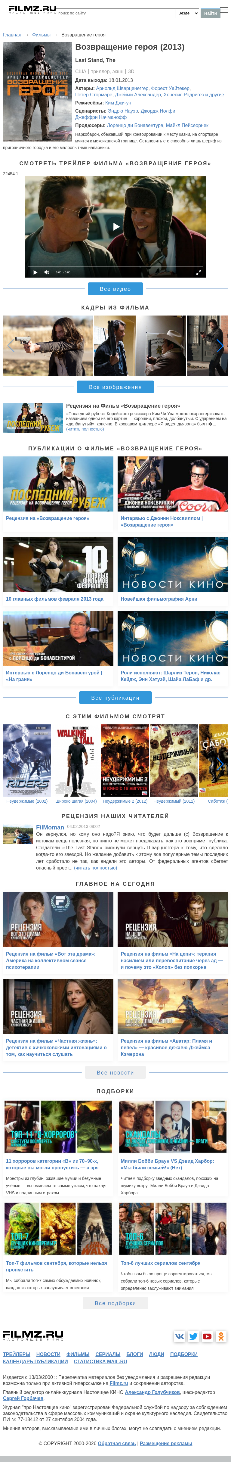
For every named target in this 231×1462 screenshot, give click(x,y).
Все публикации (115, 698)
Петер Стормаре (93, 94)
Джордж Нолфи (158, 111)
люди (156, 1354)
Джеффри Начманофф (101, 117)
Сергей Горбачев (23, 1398)
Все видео (115, 289)
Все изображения (115, 387)
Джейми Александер (138, 94)
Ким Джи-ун (118, 102)
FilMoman (50, 827)
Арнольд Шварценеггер (122, 88)
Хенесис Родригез (184, 94)
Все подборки (115, 1303)
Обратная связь (117, 1443)
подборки (184, 1354)
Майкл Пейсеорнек (187, 125)
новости (48, 1354)
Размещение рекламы (166, 1443)
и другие (214, 94)
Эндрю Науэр (123, 111)
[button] (220, 345)
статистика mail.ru (100, 1361)
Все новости (115, 1073)
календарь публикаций (35, 1361)
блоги (134, 1354)
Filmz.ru (119, 1383)
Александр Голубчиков (152, 1392)
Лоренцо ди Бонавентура (135, 125)
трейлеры (16, 1354)
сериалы (107, 1354)
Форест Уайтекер (170, 88)
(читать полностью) (85, 429)
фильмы (77, 1354)
